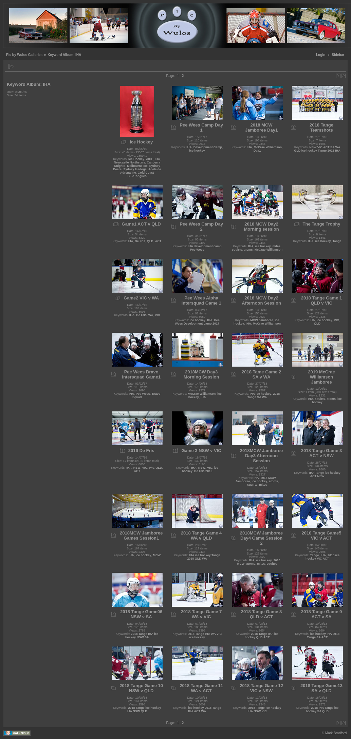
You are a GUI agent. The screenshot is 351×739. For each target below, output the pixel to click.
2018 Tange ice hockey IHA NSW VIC (264, 709)
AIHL (149, 159)
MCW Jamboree (261, 320)
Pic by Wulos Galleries (24, 55)
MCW (157, 555)
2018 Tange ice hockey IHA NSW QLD (144, 709)
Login (320, 55)
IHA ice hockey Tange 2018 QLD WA (203, 556)
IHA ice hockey (260, 393)
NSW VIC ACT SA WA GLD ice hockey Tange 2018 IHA (317, 148)
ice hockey (197, 150)
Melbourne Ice (137, 166)
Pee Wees (143, 393)
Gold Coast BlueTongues (140, 174)
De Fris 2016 (203, 471)
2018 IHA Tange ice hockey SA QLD (322, 709)
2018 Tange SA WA (263, 395)
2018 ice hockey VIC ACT (322, 556)
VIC (157, 315)
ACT (158, 241)
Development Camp (207, 147)
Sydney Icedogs (135, 169)
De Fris (140, 241)
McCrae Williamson (268, 147)
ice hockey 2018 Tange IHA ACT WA (204, 709)
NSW (137, 467)
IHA (157, 159)
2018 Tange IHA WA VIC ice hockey (205, 635)
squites (272, 563)
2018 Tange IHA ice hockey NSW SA (142, 635)
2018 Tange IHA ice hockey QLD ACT (261, 635)
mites (277, 246)
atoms (248, 249)
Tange (337, 241)
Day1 (257, 150)
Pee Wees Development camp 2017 (197, 321)
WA (150, 315)
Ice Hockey (136, 159)
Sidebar (338, 55)
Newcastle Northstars (129, 162)
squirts (237, 249)
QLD (150, 241)
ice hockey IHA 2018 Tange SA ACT (323, 635)
